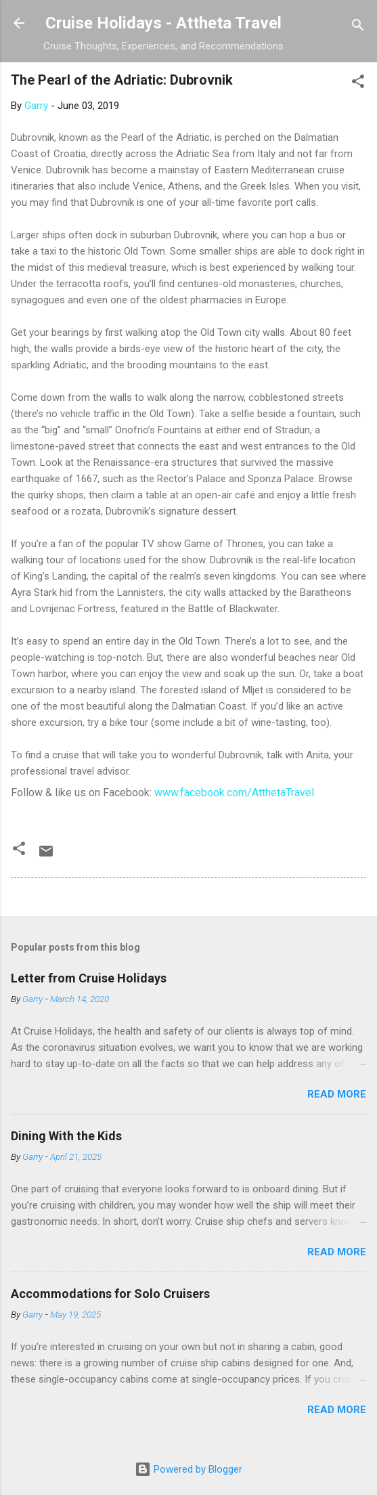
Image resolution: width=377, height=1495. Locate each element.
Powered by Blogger (188, 1469)
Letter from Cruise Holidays (89, 978)
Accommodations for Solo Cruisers (110, 1293)
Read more (336, 1094)
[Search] (358, 27)
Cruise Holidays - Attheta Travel (163, 23)
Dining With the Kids (66, 1136)
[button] (358, 83)
